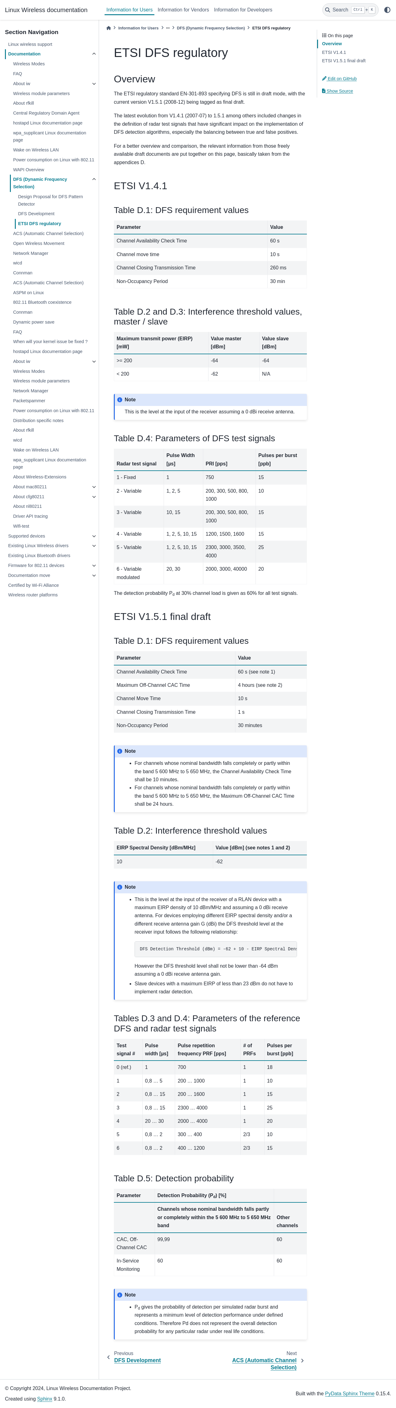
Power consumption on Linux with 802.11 (53, 159)
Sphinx (44, 1398)
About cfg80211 (28, 496)
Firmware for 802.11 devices (36, 565)
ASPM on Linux (28, 292)
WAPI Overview (28, 169)
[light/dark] (387, 10)
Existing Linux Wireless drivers (38, 545)
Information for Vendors (183, 9)
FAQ (17, 73)
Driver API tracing (30, 516)
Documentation (24, 53)
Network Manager (30, 253)
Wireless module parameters (41, 93)
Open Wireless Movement (38, 243)
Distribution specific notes (38, 420)
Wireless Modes (29, 63)
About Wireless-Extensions (39, 476)
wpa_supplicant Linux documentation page (49, 136)
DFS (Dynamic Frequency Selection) (40, 183)
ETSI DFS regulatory (39, 223)
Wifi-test (21, 526)
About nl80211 (27, 506)
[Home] (108, 28)
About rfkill (23, 103)
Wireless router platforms (33, 594)
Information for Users (129, 9)
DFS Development (36, 213)
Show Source (337, 91)
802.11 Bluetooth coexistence (42, 302)
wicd (17, 262)
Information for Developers (243, 9)
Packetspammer (29, 400)
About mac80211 (30, 486)
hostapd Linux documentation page (47, 122)
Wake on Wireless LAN (35, 149)
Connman (22, 272)
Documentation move (29, 575)
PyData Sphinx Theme (350, 1393)
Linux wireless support (30, 44)
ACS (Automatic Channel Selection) (48, 233)
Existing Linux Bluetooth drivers (39, 555)
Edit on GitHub (339, 78)
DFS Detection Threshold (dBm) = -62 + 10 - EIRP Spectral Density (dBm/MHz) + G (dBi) (218, 949)
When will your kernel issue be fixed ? (50, 341)
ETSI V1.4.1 (334, 52)
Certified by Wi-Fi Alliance (33, 585)
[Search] (350, 9)
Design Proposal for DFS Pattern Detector (50, 200)
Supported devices (26, 536)
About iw (21, 83)
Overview (332, 43)
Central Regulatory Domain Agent (46, 113)
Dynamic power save (33, 322)
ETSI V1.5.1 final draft (344, 60)
